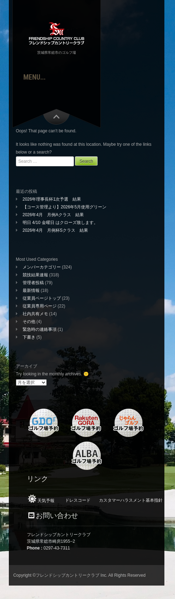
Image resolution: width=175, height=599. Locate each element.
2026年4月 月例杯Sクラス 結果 (55, 230)
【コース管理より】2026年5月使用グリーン (64, 207)
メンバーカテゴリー (42, 267)
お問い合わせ (57, 516)
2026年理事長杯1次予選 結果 (54, 199)
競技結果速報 (35, 274)
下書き (29, 337)
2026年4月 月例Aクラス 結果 (53, 214)
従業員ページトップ (42, 298)
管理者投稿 (33, 282)
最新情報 (31, 290)
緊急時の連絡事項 (40, 329)
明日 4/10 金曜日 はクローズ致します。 (60, 222)
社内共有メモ (35, 313)
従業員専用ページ (40, 306)
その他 (29, 321)
